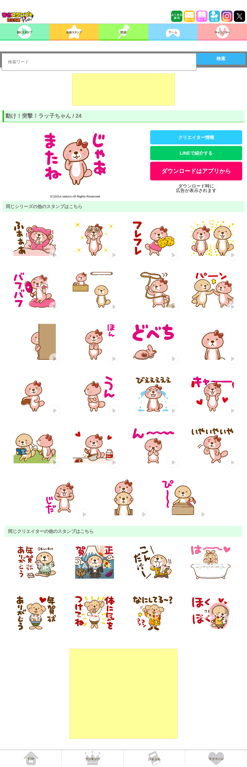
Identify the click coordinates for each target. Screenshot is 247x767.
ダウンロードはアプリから (196, 171)
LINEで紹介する (196, 153)
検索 (220, 58)
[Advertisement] (123, 89)
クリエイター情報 (196, 137)
